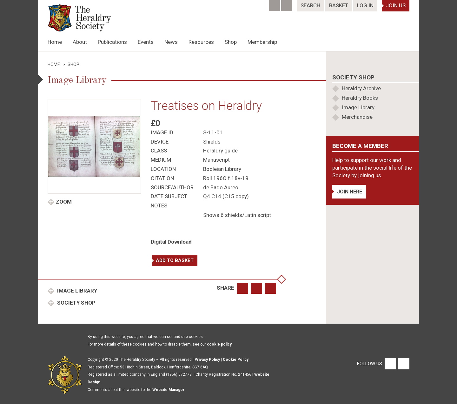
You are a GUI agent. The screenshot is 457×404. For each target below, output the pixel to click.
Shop (231, 42)
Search (310, 5)
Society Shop (76, 303)
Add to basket (175, 260)
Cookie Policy (235, 359)
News (171, 42)
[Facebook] (275, 3)
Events (146, 42)
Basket (338, 5)
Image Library (76, 290)
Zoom (64, 202)
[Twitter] (287, 3)
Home (55, 42)
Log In (365, 5)
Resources (201, 42)
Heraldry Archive (361, 88)
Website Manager (168, 389)
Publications (112, 42)
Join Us (396, 5)
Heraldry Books (360, 98)
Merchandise (357, 117)
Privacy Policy (207, 359)
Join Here (349, 192)
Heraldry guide (220, 150)
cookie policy (219, 344)
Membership (262, 42)
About (80, 42)
